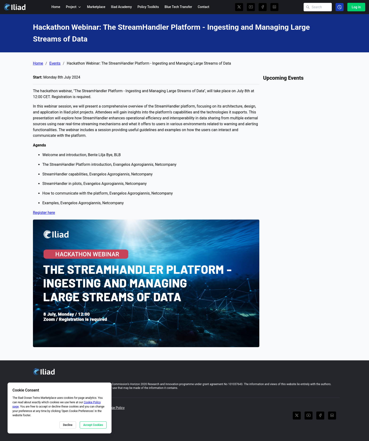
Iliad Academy (121, 7)
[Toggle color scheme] (340, 7)
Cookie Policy (114, 408)
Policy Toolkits (148, 7)
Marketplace (96, 7)
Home (55, 7)
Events (54, 63)
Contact (203, 7)
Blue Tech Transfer (178, 7)
